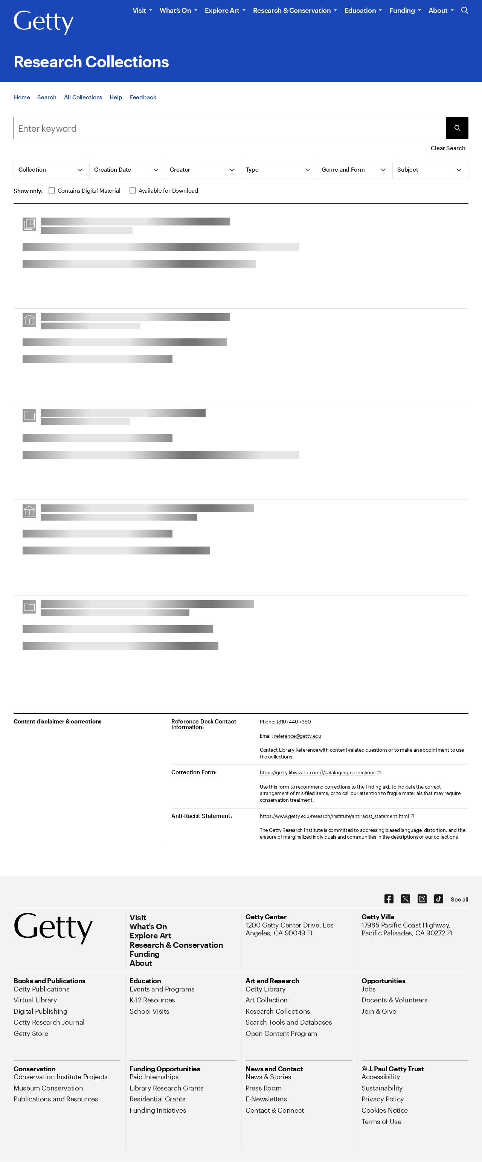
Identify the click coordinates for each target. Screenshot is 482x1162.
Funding (402, 10)
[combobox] (230, 128)
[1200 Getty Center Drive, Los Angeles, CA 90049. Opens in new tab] (299, 929)
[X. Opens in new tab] (405, 899)
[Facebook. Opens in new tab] (389, 899)
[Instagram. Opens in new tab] (422, 899)
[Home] (22, 99)
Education (360, 10)
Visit (139, 10)
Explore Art (222, 10)
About (438, 10)
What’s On (175, 10)
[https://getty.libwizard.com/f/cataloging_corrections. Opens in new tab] (320, 772)
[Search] (46, 99)
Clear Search (448, 148)
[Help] (116, 99)
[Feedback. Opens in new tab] (143, 99)
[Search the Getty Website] (464, 11)
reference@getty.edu (298, 736)
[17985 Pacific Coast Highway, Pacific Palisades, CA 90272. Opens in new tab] (415, 929)
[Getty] (44, 23)
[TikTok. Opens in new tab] (438, 899)
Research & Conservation (292, 10)
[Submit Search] (457, 128)
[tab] (52, 170)
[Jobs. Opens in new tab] (369, 989)
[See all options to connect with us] (459, 899)
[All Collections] (83, 99)
